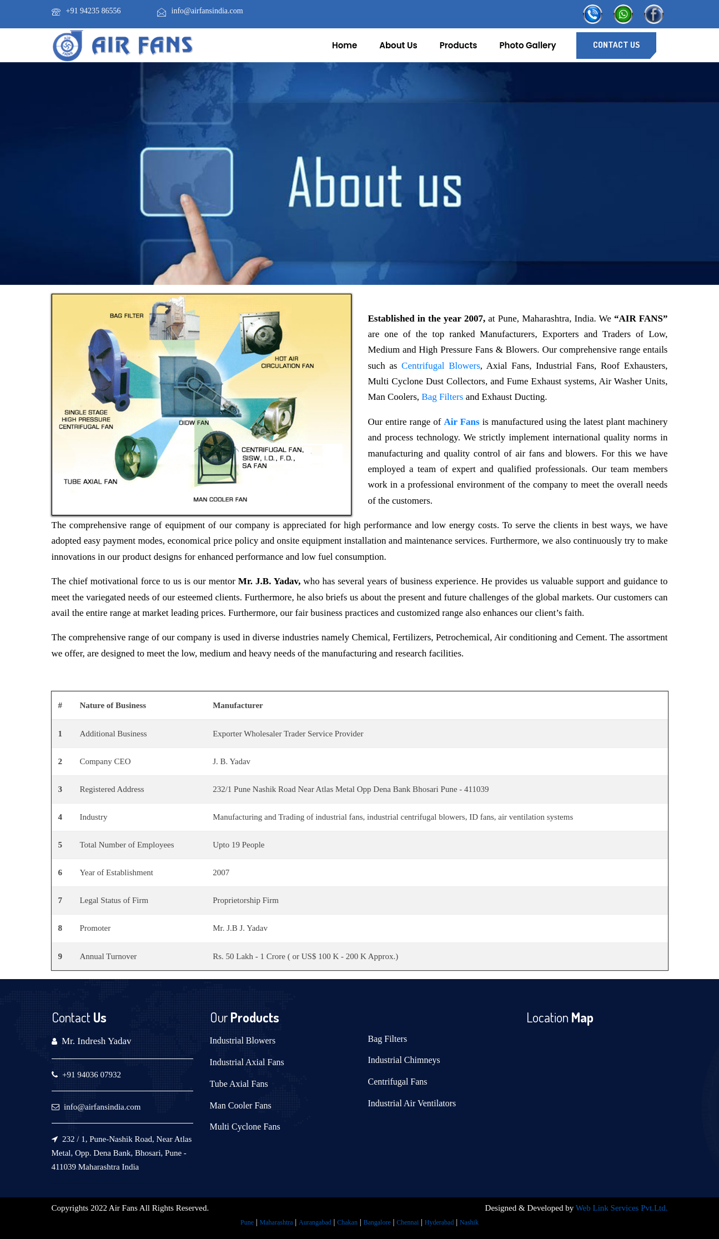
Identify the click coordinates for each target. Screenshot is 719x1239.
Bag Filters (442, 397)
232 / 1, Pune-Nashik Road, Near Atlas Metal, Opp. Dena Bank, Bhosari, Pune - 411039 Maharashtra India (122, 1153)
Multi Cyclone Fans (245, 1126)
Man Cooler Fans (240, 1105)
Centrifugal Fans (398, 1081)
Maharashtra (276, 1222)
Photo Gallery (528, 45)
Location (547, 1017)
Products (458, 45)
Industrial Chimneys (404, 1060)
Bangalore (376, 1222)
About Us (398, 45)
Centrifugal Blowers (440, 365)
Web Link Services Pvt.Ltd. (622, 1207)
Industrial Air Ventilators (412, 1103)
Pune (247, 1222)
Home (344, 45)
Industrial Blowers (243, 1040)
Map (581, 1017)
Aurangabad (315, 1222)
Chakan (347, 1222)
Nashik (469, 1222)
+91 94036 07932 (91, 1074)
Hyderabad (439, 1222)
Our (219, 1017)
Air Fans (461, 422)
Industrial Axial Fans (247, 1062)
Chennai (407, 1222)
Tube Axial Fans (239, 1083)
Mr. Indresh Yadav (97, 1041)
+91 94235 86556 (93, 11)
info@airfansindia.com (207, 11)
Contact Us (616, 44)
